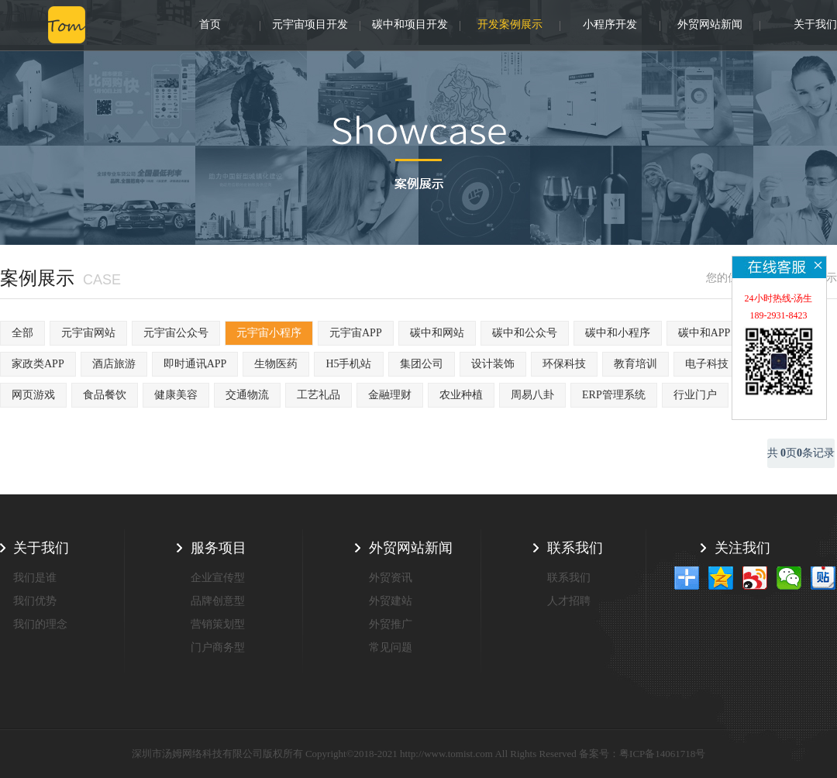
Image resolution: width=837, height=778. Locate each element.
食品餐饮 (104, 395)
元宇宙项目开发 (310, 25)
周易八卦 (532, 395)
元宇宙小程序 (268, 333)
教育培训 (635, 364)
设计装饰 (493, 364)
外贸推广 (390, 624)
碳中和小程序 (617, 333)
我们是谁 (35, 578)
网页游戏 (33, 395)
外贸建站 (390, 601)
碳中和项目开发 (410, 25)
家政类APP (38, 364)
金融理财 (390, 395)
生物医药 (276, 364)
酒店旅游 (114, 364)
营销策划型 (218, 624)
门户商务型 (218, 647)
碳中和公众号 (524, 333)
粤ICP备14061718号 (662, 753)
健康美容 (176, 395)
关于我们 (815, 25)
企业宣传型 (218, 578)
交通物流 (247, 395)
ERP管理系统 (614, 395)
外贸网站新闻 (709, 25)
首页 (210, 25)
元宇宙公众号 (175, 333)
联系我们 (575, 548)
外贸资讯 (390, 578)
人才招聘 (569, 601)
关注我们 (742, 548)
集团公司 (421, 364)
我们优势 (35, 601)
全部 (22, 333)
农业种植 (461, 395)
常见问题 (390, 647)
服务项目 (218, 548)
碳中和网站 (437, 333)
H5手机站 (348, 364)
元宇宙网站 (88, 333)
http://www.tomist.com (446, 753)
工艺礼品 (318, 395)
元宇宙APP (355, 333)
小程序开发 (610, 25)
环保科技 (564, 364)
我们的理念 (40, 624)
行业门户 (695, 395)
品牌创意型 (218, 601)
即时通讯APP (195, 364)
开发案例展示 (509, 25)
